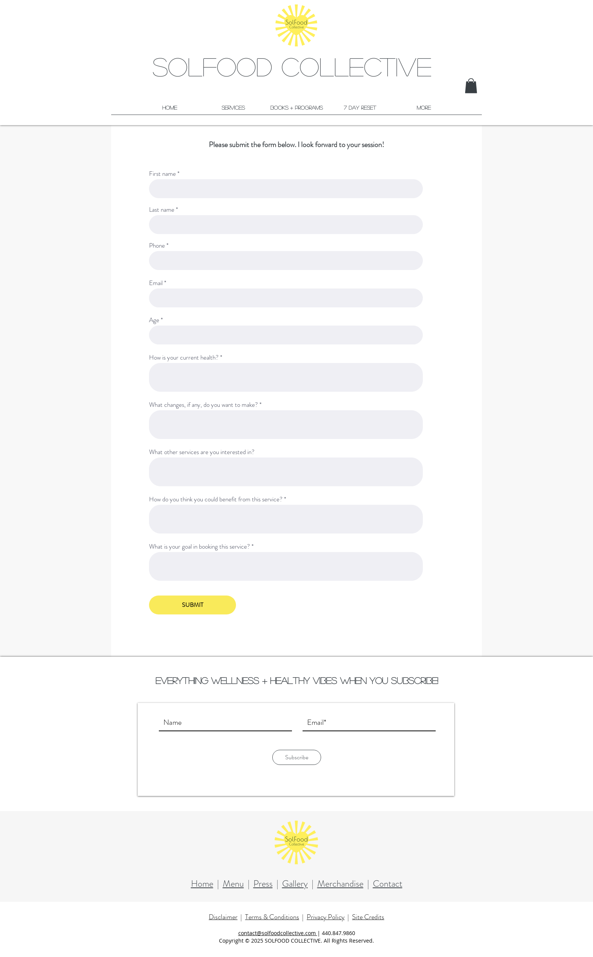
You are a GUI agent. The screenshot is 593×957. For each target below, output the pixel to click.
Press (263, 883)
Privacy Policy (326, 917)
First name (162, 174)
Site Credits (368, 917)
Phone (157, 245)
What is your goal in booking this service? (199, 546)
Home (202, 883)
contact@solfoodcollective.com (277, 933)
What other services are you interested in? (202, 452)
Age (154, 320)
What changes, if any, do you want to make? (203, 405)
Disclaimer (223, 917)
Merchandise (340, 883)
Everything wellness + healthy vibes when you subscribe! (296, 680)
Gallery (295, 883)
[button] (471, 85)
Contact (387, 883)
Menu (233, 883)
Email (156, 283)
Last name (161, 209)
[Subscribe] (296, 757)
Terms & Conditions (272, 917)
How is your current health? (184, 357)
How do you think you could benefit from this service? (216, 499)
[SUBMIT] (192, 605)
